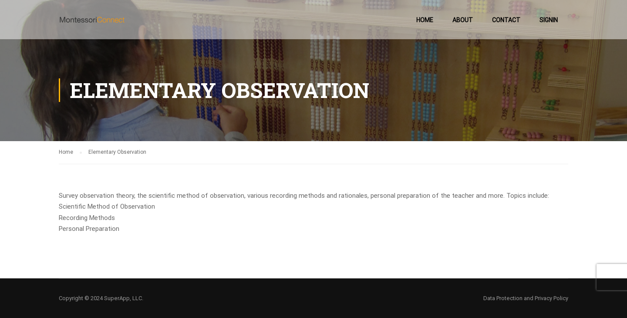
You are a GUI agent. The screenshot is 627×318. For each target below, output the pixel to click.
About (462, 20)
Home (424, 20)
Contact (506, 20)
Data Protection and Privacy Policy (525, 298)
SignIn (548, 20)
